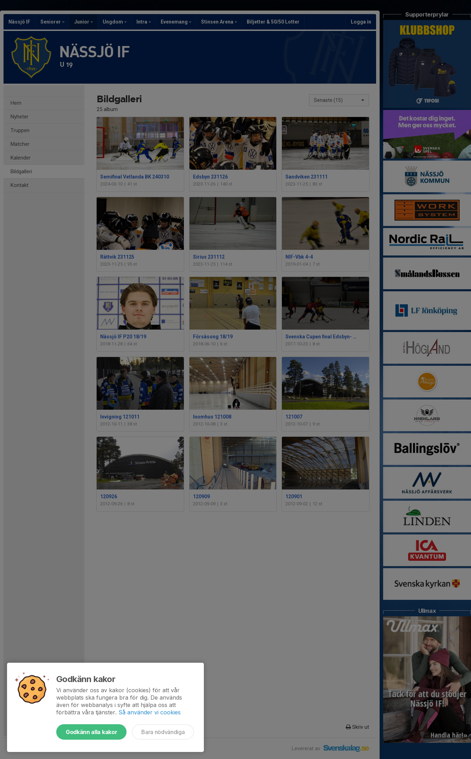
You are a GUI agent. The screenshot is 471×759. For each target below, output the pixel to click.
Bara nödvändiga (163, 731)
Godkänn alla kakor (91, 731)
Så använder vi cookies (149, 712)
